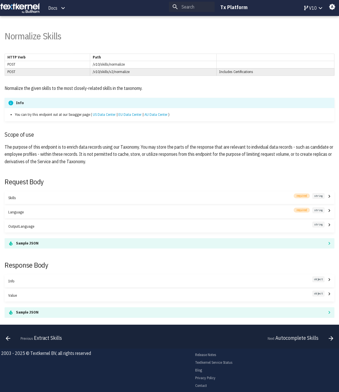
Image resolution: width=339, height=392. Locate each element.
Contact (201, 385)
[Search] (192, 7)
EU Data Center (130, 114)
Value (166, 295)
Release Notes (205, 354)
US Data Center (104, 114)
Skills (166, 197)
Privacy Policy (205, 377)
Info (166, 281)
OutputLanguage (166, 226)
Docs (52, 8)
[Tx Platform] (19, 8)
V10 (310, 8)
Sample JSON (27, 243)
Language (166, 212)
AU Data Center (156, 114)
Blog (198, 370)
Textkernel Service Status (214, 362)
